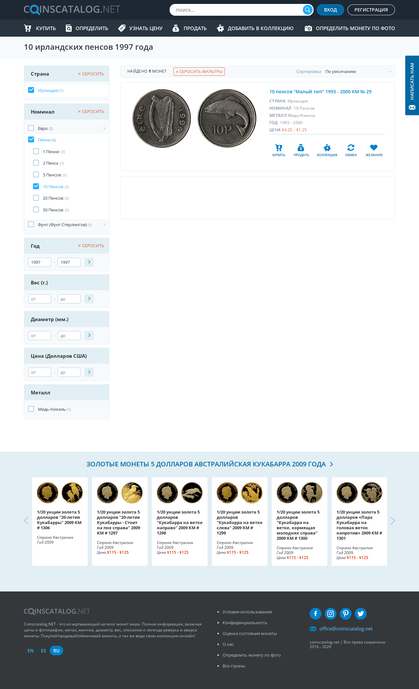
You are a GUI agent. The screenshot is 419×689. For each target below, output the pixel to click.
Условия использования (247, 612)
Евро (43, 128)
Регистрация (371, 10)
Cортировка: (345, 71)
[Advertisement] (257, 197)
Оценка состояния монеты (250, 633)
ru (56, 650)
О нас (228, 644)
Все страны (234, 666)
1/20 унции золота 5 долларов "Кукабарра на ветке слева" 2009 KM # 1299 (240, 522)
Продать (195, 28)
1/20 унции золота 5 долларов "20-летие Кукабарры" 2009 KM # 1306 (59, 519)
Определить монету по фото (355, 28)
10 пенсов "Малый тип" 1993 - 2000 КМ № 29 (320, 91)
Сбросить (91, 74)
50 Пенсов (53, 210)
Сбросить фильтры (199, 71)
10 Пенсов (53, 187)
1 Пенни (51, 151)
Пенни (44, 140)
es (43, 650)
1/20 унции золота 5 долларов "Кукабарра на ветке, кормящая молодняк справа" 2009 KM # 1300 (298, 525)
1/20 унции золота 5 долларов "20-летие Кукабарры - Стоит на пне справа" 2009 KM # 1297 (118, 522)
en (30, 650)
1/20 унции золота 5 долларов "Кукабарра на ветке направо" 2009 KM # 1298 (180, 522)
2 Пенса (50, 163)
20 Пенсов (53, 198)
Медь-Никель (52, 409)
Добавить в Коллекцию (261, 28)
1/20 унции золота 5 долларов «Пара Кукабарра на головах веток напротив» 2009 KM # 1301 (359, 525)
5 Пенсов (52, 175)
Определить (92, 28)
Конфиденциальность (245, 623)
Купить (46, 28)
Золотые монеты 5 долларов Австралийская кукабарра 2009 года (206, 464)
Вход (330, 10)
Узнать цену (146, 28)
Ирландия (48, 90)
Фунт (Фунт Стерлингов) (62, 224)
